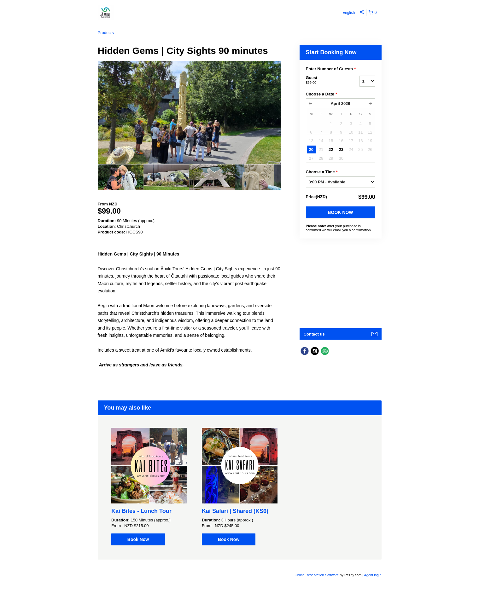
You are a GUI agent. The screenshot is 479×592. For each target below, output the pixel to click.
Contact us (314, 334)
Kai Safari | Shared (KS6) (235, 511)
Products (106, 32)
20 (311, 149)
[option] (120, 177)
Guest (325, 80)
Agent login (372, 575)
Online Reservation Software (317, 575)
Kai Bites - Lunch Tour (141, 511)
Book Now (340, 212)
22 (331, 149)
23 (341, 149)
